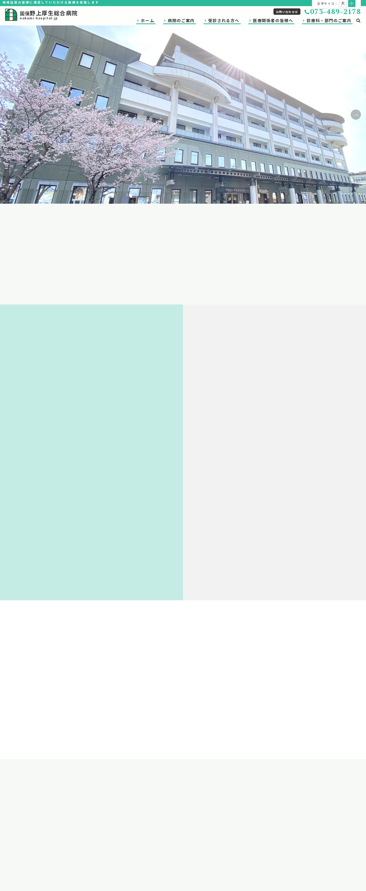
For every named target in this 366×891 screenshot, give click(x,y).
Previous (10, 114)
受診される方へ (223, 20)
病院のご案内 (181, 20)
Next (356, 114)
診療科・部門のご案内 (329, 20)
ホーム (147, 20)
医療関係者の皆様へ (273, 20)
